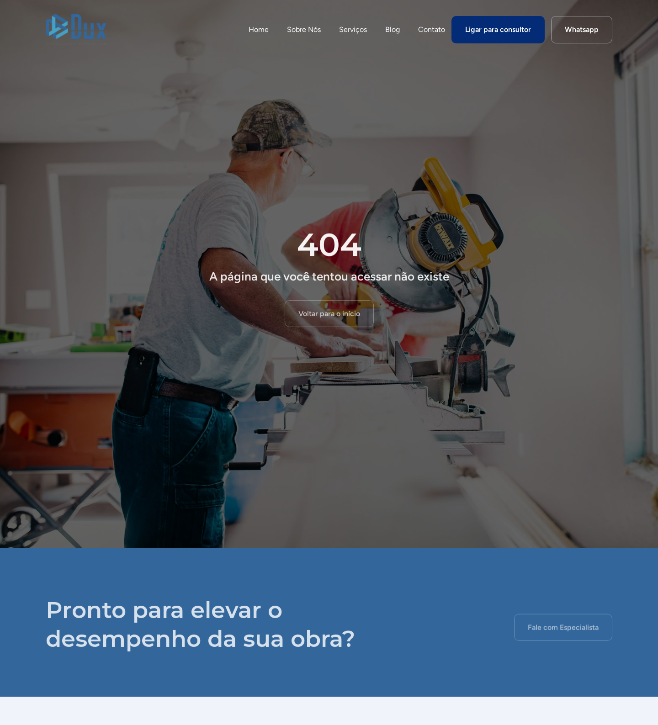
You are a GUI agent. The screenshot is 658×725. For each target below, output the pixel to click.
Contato (431, 29)
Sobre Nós (304, 29)
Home (259, 29)
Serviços (353, 29)
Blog (392, 29)
